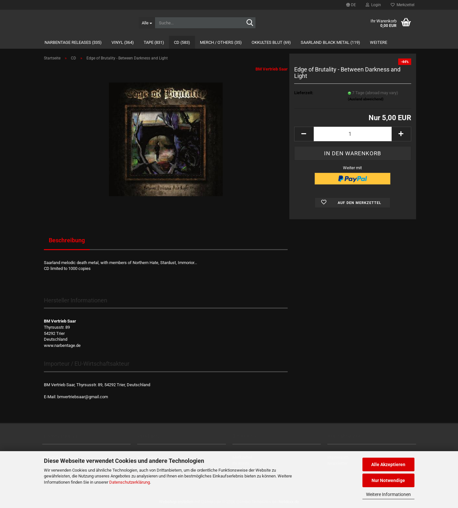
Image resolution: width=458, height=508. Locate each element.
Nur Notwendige (388, 480)
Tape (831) (154, 42)
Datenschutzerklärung (129, 482)
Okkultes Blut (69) (271, 42)
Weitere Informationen (388, 494)
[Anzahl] (353, 134)
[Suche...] (147, 23)
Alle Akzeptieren (388, 464)
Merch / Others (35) (221, 42)
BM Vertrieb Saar (271, 69)
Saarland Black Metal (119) (330, 42)
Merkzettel (402, 5)
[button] (351, 5)
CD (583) (182, 42)
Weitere (378, 42)
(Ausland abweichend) (366, 99)
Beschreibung (67, 240)
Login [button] (373, 5)
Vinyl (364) (122, 42)
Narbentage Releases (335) (73, 42)
